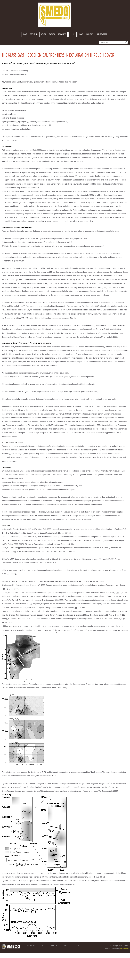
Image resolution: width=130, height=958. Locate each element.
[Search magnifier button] (126, 42)
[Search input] (112, 42)
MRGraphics (124, 949)
